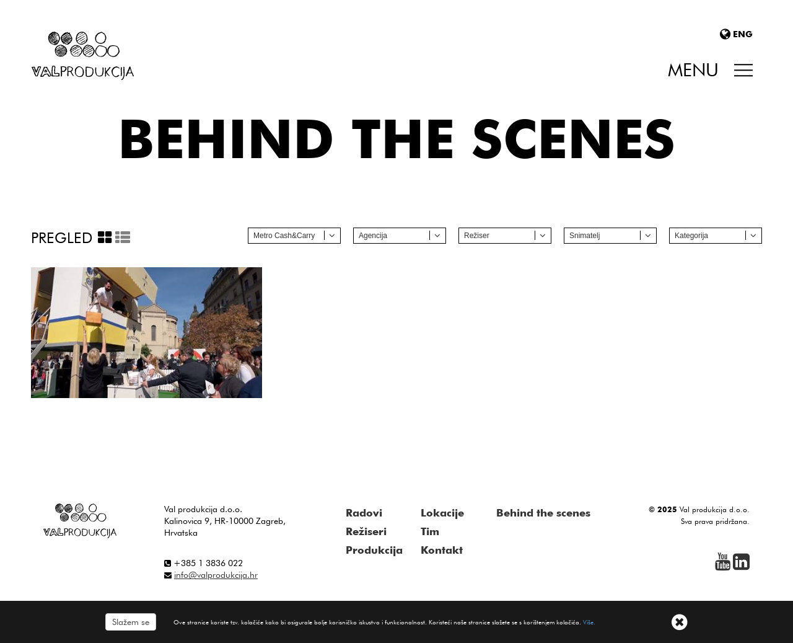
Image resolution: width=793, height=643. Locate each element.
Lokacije (442, 513)
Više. (589, 622)
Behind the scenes (543, 513)
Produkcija (374, 550)
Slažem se (130, 622)
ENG (736, 34)
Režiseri (366, 531)
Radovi (364, 513)
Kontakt (442, 550)
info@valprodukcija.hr (216, 575)
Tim (430, 531)
